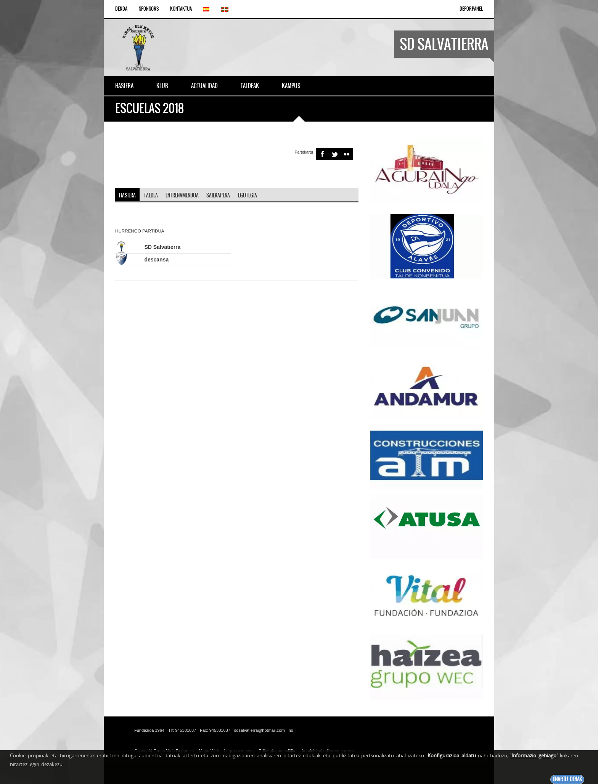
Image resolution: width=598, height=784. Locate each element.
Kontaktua (181, 8)
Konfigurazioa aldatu (452, 755)
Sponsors (149, 8)
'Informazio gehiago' (534, 755)
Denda (121, 8)
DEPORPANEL (471, 8)
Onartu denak (567, 779)
